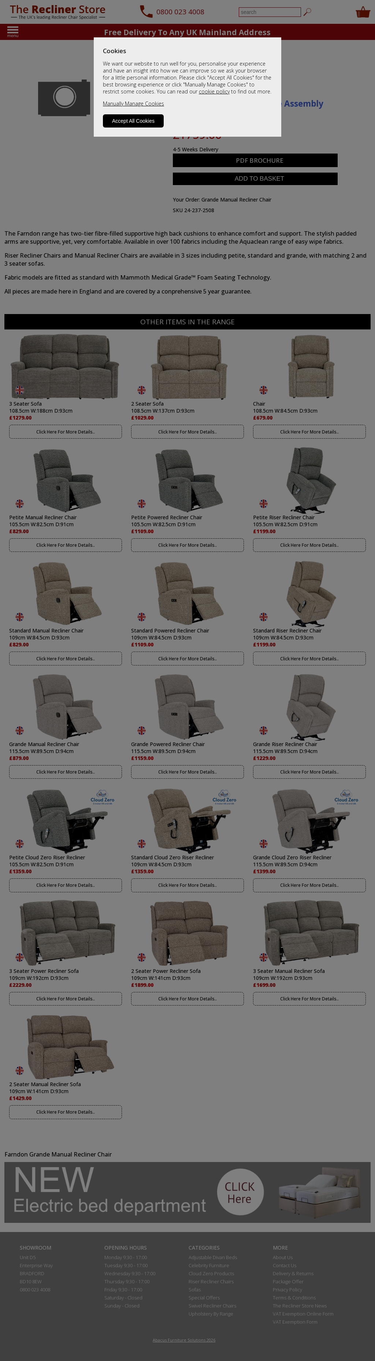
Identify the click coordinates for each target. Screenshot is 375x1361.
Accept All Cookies (133, 121)
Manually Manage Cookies (133, 103)
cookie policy (214, 91)
